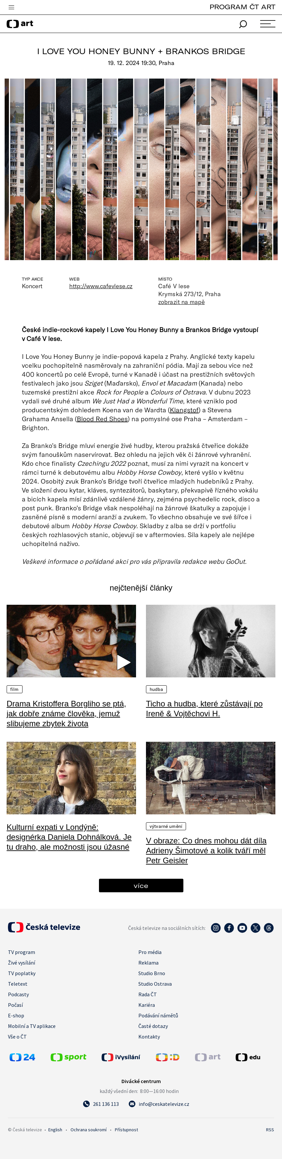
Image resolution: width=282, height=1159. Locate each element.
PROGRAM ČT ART (242, 7)
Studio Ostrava (155, 983)
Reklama (148, 962)
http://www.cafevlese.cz (100, 286)
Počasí (15, 1005)
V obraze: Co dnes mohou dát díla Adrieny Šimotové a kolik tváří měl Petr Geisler (206, 850)
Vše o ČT (17, 1036)
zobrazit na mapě (181, 301)
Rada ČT (147, 994)
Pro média (150, 952)
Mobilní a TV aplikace (32, 1026)
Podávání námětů (158, 1015)
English (55, 1130)
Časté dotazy (153, 1026)
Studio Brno (151, 973)
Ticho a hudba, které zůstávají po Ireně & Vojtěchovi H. (204, 708)
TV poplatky (21, 973)
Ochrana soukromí (88, 1130)
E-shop (16, 1015)
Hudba (156, 689)
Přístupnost (126, 1130)
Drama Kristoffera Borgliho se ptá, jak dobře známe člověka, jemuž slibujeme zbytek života (66, 713)
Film (14, 689)
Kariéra (146, 1005)
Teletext (17, 983)
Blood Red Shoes (102, 419)
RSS (270, 1130)
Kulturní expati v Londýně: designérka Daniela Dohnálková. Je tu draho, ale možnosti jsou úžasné (69, 837)
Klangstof (184, 410)
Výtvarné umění (166, 826)
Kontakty (149, 1036)
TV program (21, 952)
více (141, 885)
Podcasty (18, 994)
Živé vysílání (21, 962)
